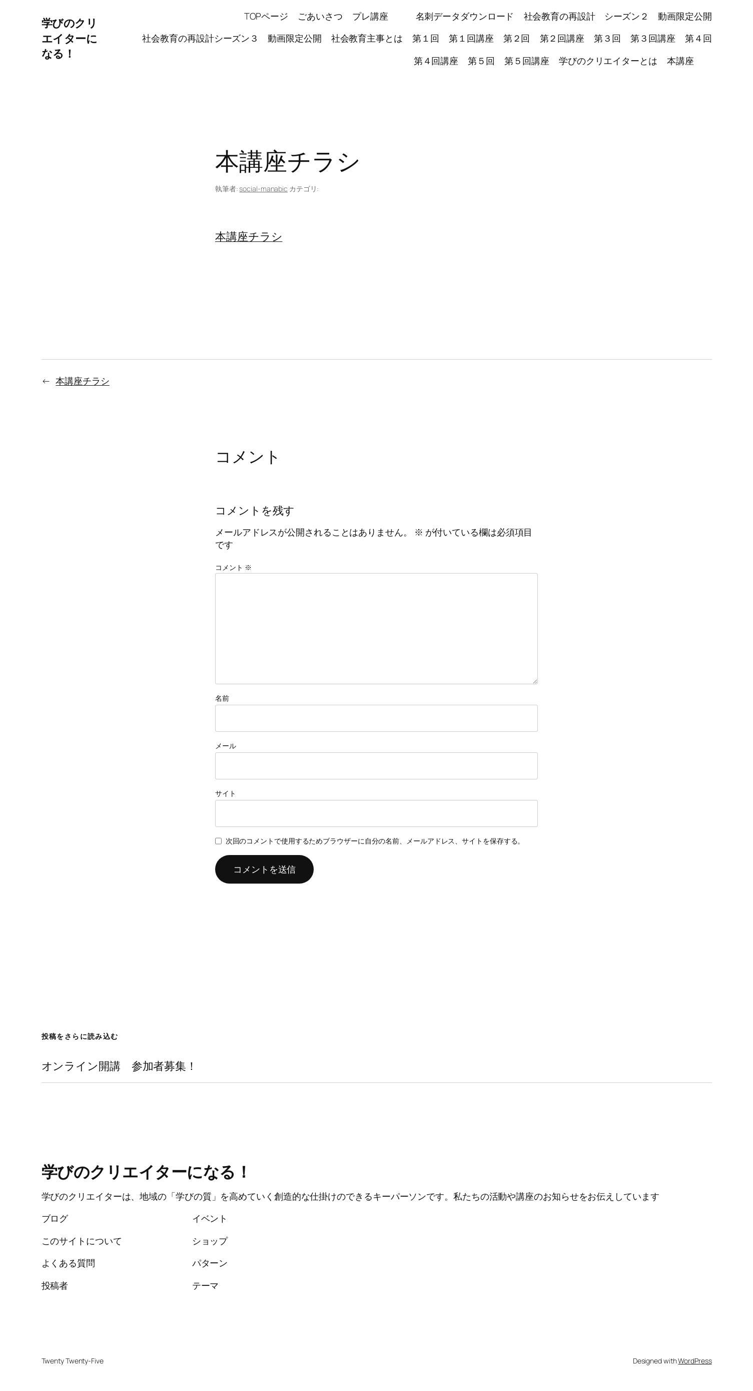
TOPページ (266, 16)
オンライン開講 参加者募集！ (120, 1066)
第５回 (481, 61)
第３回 (607, 38)
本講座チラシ (248, 236)
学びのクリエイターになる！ (70, 39)
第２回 (516, 38)
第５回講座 (526, 61)
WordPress (694, 1360)
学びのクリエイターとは (608, 61)
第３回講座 (652, 38)
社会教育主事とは (367, 38)
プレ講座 (379, 16)
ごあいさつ (320, 16)
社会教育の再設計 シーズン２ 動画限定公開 (618, 16)
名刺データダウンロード (465, 16)
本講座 (689, 61)
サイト (225, 793)
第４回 (698, 38)
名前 (222, 698)
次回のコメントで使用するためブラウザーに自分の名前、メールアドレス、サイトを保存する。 (375, 841)
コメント (233, 567)
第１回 (425, 38)
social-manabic (263, 188)
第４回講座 (436, 61)
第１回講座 (471, 38)
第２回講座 (562, 38)
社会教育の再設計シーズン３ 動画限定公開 (231, 38)
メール (225, 745)
